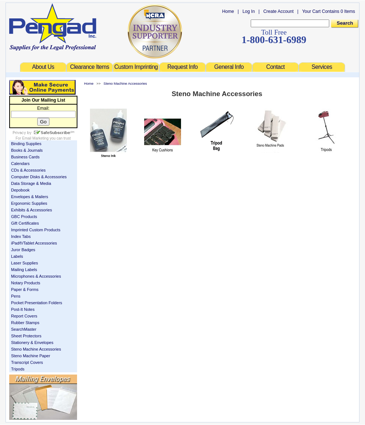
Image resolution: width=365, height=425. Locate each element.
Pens (15, 296)
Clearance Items (89, 67)
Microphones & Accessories (36, 276)
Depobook (20, 190)
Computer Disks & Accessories (39, 177)
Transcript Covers (27, 362)
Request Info (182, 67)
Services (322, 67)
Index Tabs (21, 236)
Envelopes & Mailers (29, 196)
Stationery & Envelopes (32, 342)
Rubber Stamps (25, 322)
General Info (229, 67)
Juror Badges (23, 249)
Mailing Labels (24, 269)
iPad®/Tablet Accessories (34, 243)
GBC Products (24, 216)
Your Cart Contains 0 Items (328, 11)
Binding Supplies (26, 143)
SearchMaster (23, 329)
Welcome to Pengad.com (52, 26)
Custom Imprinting (136, 67)
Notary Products (25, 283)
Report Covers (24, 316)
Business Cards (25, 157)
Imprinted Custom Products (35, 230)
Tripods (17, 369)
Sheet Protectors (26, 336)
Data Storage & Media (31, 183)
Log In (249, 11)
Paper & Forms (24, 289)
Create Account (278, 11)
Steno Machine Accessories (36, 349)
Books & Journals (27, 150)
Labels (17, 256)
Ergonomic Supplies (29, 203)
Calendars (20, 163)
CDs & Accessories (28, 170)
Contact (275, 67)
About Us (43, 67)
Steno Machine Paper (30, 356)
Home (228, 11)
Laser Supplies (24, 263)
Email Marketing (35, 138)
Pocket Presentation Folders (36, 303)
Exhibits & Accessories (31, 210)
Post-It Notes (23, 309)
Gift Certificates (25, 223)
